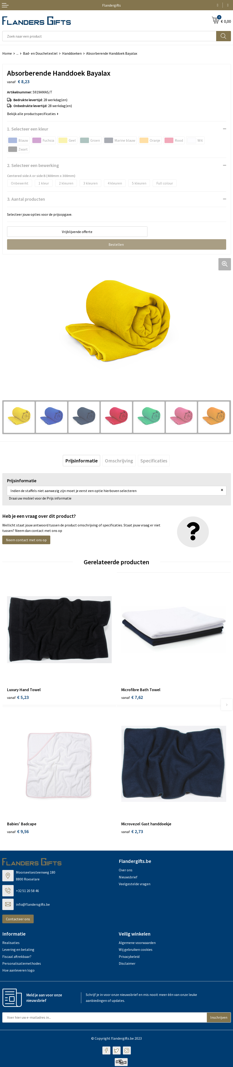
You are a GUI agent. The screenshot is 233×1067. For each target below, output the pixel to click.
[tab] (81, 460)
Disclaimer (127, 964)
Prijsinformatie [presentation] (81, 460)
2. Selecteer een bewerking (33, 165)
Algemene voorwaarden (137, 943)
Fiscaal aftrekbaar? (16, 957)
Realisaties (11, 943)
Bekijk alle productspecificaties (32, 113)
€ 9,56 (18, 832)
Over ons (125, 871)
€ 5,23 (18, 697)
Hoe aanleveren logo (18, 971)
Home (7, 53)
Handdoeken (72, 53)
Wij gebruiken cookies (135, 950)
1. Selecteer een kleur (27, 129)
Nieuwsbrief (128, 878)
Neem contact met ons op (26, 540)
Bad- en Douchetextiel (40, 53)
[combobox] (109, 36)
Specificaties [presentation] (153, 460)
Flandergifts (111, 5)
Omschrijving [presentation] (119, 460)
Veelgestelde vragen (134, 884)
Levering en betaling (18, 950)
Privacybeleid (129, 957)
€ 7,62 (132, 697)
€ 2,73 (132, 832)
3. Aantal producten (26, 199)
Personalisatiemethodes (21, 964)
